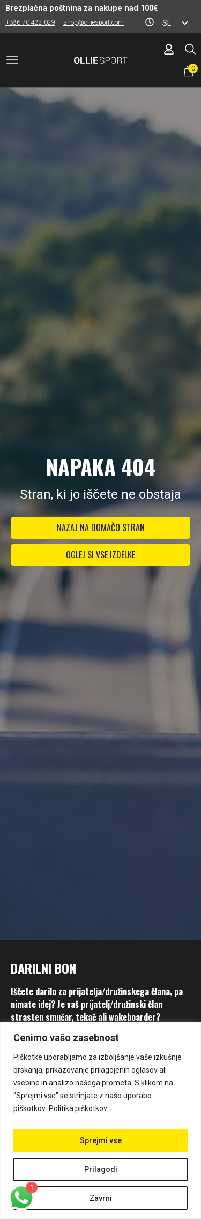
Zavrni (101, 1198)
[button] (12, 62)
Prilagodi (100, 1169)
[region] (100, 1120)
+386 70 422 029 (30, 22)
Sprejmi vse (101, 1140)
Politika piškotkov (78, 1108)
